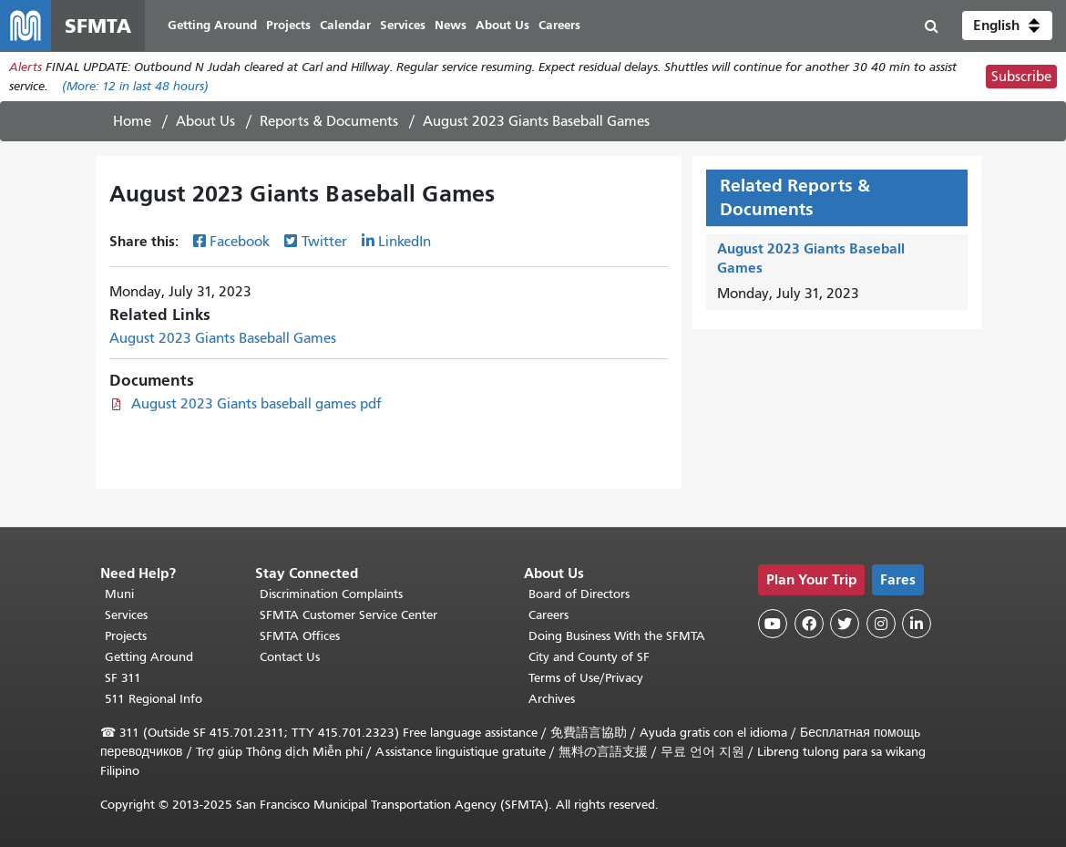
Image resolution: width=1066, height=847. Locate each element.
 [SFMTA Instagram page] (881, 623)
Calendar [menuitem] (345, 25)
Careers (548, 615)
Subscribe (1021, 76)
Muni (119, 594)
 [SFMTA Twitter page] (844, 623)
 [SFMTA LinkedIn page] (916, 623)
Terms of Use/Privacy (585, 678)
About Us (205, 121)
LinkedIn (404, 241)
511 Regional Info (153, 699)
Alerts (25, 67)
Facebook (240, 241)
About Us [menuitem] (502, 25)
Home (132, 121)
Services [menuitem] (402, 25)
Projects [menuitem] (288, 25)
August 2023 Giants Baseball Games (222, 338)
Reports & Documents (329, 121)
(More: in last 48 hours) (135, 86)
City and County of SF (589, 657)
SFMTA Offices (300, 636)
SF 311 (123, 678)
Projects (126, 636)
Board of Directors (579, 594)
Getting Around (149, 657)
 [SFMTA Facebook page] (809, 623)
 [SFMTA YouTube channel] (772, 623)
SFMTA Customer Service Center (348, 615)
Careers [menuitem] (559, 25)
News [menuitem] (450, 25)
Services (126, 615)
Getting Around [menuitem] (212, 25)
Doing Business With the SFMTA (616, 636)
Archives (551, 699)
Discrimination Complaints (331, 594)
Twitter (324, 241)
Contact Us (290, 657)
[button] (1007, 25)
